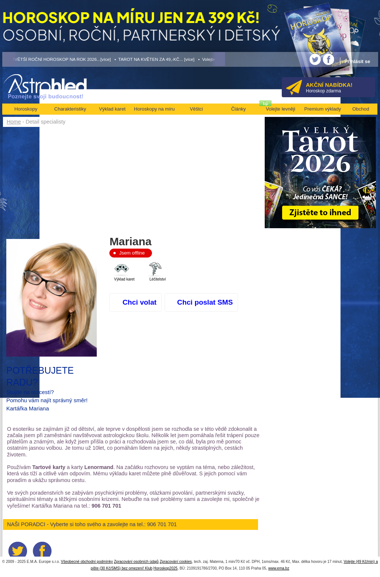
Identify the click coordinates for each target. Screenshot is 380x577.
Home (14, 122)
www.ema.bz (278, 568)
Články (238, 109)
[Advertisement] (133, 183)
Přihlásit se (357, 61)
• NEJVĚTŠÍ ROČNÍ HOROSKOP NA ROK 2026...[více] (57, 59)
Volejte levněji (280, 109)
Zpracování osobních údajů (136, 562)
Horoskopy (25, 109)
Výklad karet (112, 109)
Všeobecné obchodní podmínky (87, 562)
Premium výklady (322, 109)
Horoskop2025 (165, 568)
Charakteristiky (70, 109)
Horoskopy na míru (154, 109)
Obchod (360, 109)
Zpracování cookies (176, 562)
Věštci (196, 109)
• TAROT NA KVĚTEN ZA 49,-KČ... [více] (155, 59)
